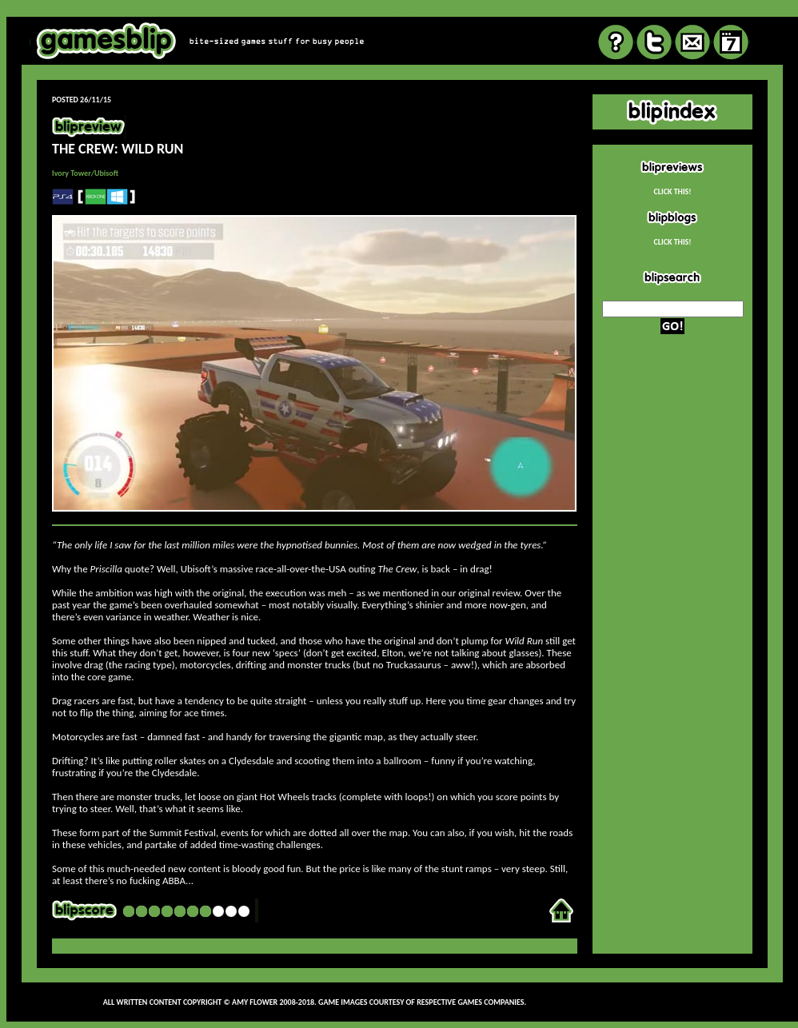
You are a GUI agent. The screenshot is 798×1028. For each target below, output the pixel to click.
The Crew (397, 569)
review (402, 11)
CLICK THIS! (672, 191)
